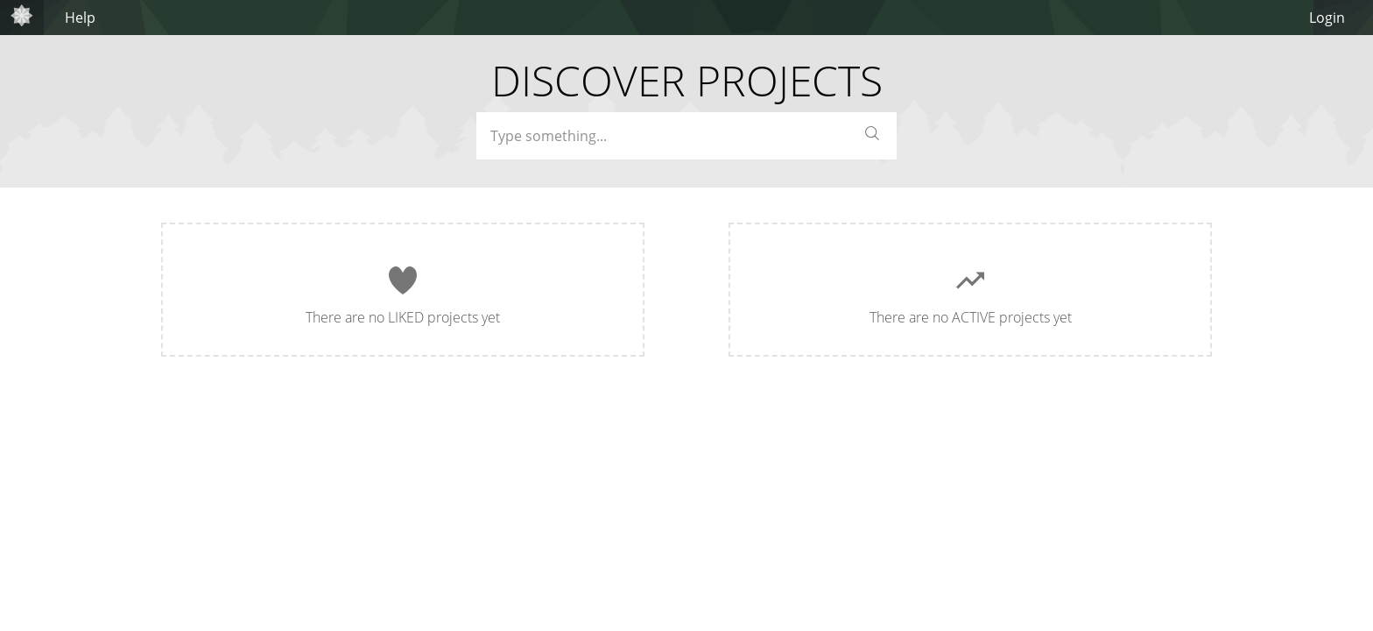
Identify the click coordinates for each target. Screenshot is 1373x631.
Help (80, 17)
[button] (872, 136)
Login (1327, 17)
